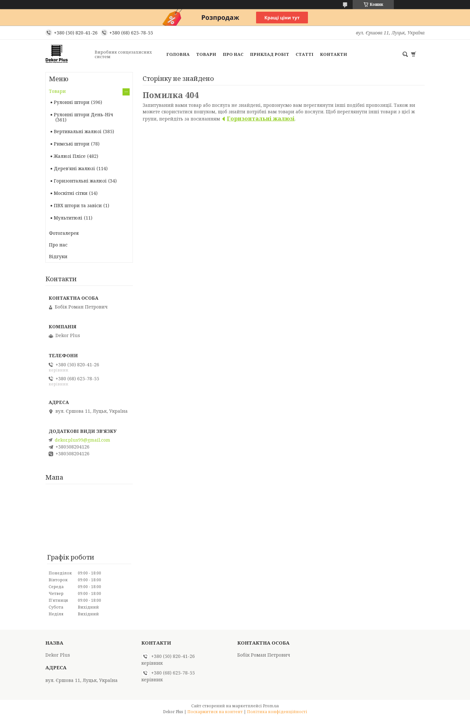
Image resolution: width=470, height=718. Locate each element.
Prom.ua (271, 706)
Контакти (333, 54)
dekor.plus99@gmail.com (82, 440)
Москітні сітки (71, 193)
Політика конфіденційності (277, 711)
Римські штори (71, 144)
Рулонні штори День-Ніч (83, 114)
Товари (206, 54)
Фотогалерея (64, 233)
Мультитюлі (68, 218)
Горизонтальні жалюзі (261, 118)
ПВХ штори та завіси (78, 205)
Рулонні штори (71, 102)
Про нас (233, 54)
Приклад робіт (269, 54)
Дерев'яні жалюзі (74, 168)
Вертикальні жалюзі (77, 131)
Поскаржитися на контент (215, 711)
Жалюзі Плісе (70, 156)
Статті (304, 54)
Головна (178, 54)
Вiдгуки (58, 256)
